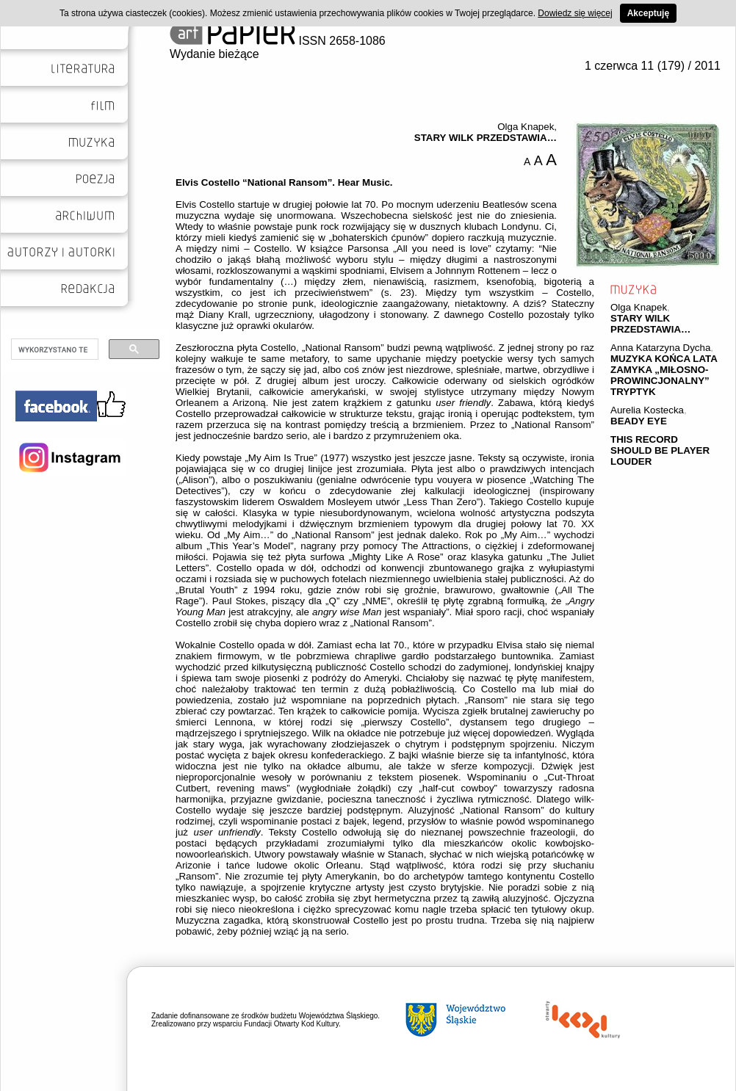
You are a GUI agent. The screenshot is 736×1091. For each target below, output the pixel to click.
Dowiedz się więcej (575, 13)
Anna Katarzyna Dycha (660, 347)
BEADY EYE (638, 421)
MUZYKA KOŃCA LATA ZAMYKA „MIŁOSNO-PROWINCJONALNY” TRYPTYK (663, 375)
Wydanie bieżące (214, 54)
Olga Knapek (638, 307)
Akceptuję (648, 13)
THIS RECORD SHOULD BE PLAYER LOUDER (660, 450)
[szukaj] (53, 349)
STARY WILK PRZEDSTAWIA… (650, 324)
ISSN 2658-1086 (278, 41)
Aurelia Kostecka (647, 410)
